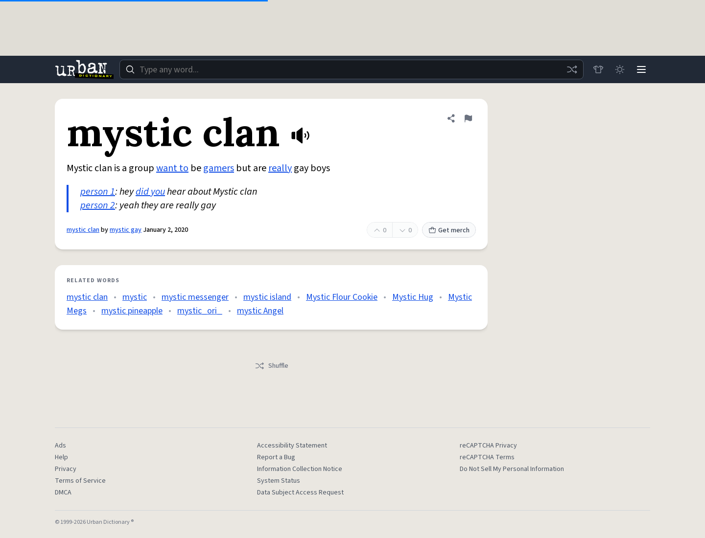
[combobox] (351, 69)
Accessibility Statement (292, 445)
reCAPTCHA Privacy (488, 445)
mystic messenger (195, 297)
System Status (278, 481)
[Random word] (572, 69)
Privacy (65, 469)
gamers (218, 168)
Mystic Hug (412, 297)
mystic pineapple (132, 311)
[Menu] (641, 69)
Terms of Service (80, 481)
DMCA (63, 492)
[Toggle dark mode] (620, 69)
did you (150, 192)
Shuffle (271, 366)
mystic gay (125, 230)
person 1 (97, 192)
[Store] (598, 69)
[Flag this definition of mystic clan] (468, 118)
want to (172, 168)
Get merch (449, 230)
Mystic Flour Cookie (341, 297)
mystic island (267, 297)
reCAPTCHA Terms (487, 457)
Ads (60, 445)
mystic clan (83, 230)
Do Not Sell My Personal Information (512, 469)
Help (61, 457)
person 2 (97, 205)
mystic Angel (260, 311)
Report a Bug (276, 457)
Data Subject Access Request (300, 492)
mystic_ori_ (199, 311)
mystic (134, 297)
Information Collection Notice (299, 469)
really (280, 168)
